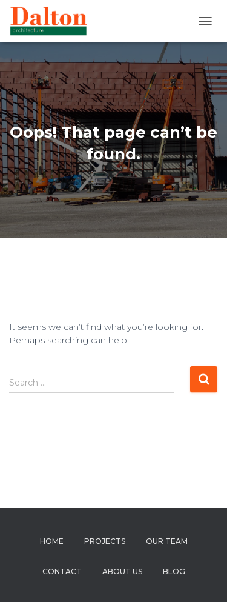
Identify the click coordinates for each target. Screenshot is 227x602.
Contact (62, 571)
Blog (174, 571)
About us (122, 571)
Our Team (167, 541)
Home (52, 541)
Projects (104, 541)
